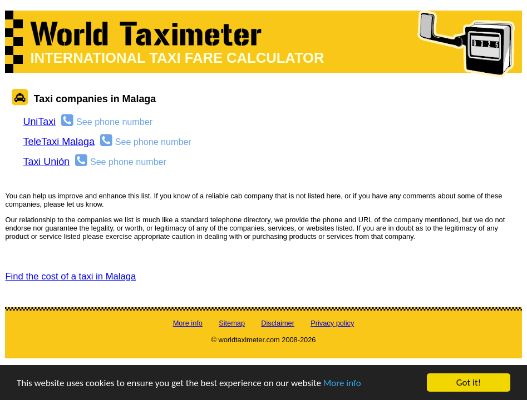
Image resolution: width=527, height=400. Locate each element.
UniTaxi (39, 121)
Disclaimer (277, 323)
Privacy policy (332, 323)
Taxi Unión (46, 161)
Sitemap (232, 323)
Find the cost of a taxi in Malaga (70, 276)
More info (342, 383)
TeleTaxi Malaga (58, 141)
